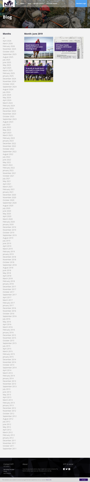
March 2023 (8, 135)
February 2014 (9, 375)
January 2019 (8, 254)
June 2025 (7, 62)
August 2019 (8, 238)
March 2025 (8, 70)
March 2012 (8, 432)
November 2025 (9, 49)
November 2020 (9, 197)
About (22, 3)
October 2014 (8, 365)
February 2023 (9, 138)
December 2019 (9, 227)
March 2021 (8, 186)
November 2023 (9, 114)
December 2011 (9, 440)
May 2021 (7, 181)
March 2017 (8, 300)
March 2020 (8, 219)
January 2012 (8, 438)
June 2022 (7, 159)
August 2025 (8, 57)
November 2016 (9, 311)
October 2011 (8, 446)
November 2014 (9, 362)
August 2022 (8, 154)
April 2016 (7, 324)
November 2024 (9, 81)
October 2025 (8, 51)
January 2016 (8, 332)
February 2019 (9, 251)
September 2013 (10, 386)
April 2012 (7, 429)
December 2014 (9, 359)
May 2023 (7, 130)
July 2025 (6, 59)
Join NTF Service (39, 3)
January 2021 (8, 192)
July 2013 (6, 389)
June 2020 (7, 211)
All (4, 38)
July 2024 (6, 92)
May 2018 (7, 273)
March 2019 (8, 248)
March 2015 (8, 351)
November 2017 (9, 289)
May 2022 (7, 162)
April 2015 (7, 348)
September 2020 (10, 203)
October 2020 (8, 200)
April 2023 (7, 132)
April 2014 (7, 370)
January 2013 (8, 405)
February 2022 (9, 167)
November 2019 (9, 230)
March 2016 (8, 327)
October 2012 (8, 413)
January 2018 (8, 284)
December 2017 (9, 286)
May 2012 (7, 427)
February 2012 (9, 435)
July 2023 (6, 124)
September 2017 (10, 294)
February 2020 (9, 222)
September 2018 (10, 265)
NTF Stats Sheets (52, 3)
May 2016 (7, 321)
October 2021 (8, 176)
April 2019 (7, 246)
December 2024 (9, 78)
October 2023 (8, 116)
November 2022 (9, 146)
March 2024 (8, 103)
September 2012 (10, 416)
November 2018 (9, 259)
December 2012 (9, 408)
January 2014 (8, 378)
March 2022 (8, 165)
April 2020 (7, 216)
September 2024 (10, 86)
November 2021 (9, 173)
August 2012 (8, 419)
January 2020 (8, 224)
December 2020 (9, 195)
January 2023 (8, 141)
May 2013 (7, 394)
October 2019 (8, 232)
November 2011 (9, 443)
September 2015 (10, 343)
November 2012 (9, 411)
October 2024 (8, 84)
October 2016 (8, 313)
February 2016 (9, 330)
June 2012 (7, 424)
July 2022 (6, 157)
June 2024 (7, 95)
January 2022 (8, 170)
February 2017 (9, 303)
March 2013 (8, 400)
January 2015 (8, 357)
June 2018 (7, 270)
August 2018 (8, 267)
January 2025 (8, 76)
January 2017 (8, 305)
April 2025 (7, 68)
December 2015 (9, 335)
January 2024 (8, 108)
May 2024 (7, 97)
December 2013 (9, 381)
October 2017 (8, 292)
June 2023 (7, 127)
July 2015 (6, 346)
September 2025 (10, 54)
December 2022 (9, 143)
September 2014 (10, 367)
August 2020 (8, 205)
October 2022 (8, 149)
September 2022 (10, 151)
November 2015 (9, 338)
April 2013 (7, 397)
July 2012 (6, 421)
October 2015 (8, 340)
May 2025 (7, 65)
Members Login (81, 3)
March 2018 (8, 278)
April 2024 (7, 100)
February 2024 (9, 105)
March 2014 (8, 373)
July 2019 (6, 240)
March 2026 (8, 43)
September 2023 (10, 119)
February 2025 (9, 73)
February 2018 (9, 281)
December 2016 (9, 308)
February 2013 (9, 402)
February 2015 (9, 354)
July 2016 (6, 319)
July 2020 (6, 208)
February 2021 (9, 189)
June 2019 (7, 243)
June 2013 (7, 392)
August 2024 (8, 89)
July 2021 (6, 178)
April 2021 (7, 184)
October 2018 (8, 262)
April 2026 (7, 41)
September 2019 (10, 235)
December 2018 (9, 257)
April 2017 (7, 297)
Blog (29, 3)
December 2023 (9, 111)
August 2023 (8, 122)
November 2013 (9, 384)
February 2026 (9, 46)
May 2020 (7, 213)
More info (48, 480)
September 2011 (10, 448)
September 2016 (10, 316)
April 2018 (7, 276)
